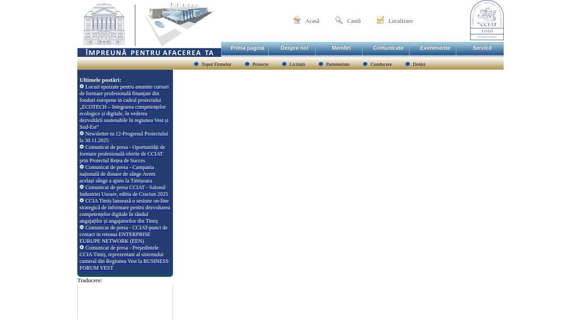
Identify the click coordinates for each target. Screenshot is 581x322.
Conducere (381, 64)
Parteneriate (338, 64)
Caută (354, 20)
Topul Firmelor (217, 64)
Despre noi (294, 48)
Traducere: (89, 280)
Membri (341, 48)
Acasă (312, 20)
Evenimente (435, 48)
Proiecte (261, 64)
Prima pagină (247, 48)
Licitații (297, 64)
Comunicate (388, 48)
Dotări (419, 64)
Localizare (400, 20)
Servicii (482, 48)
